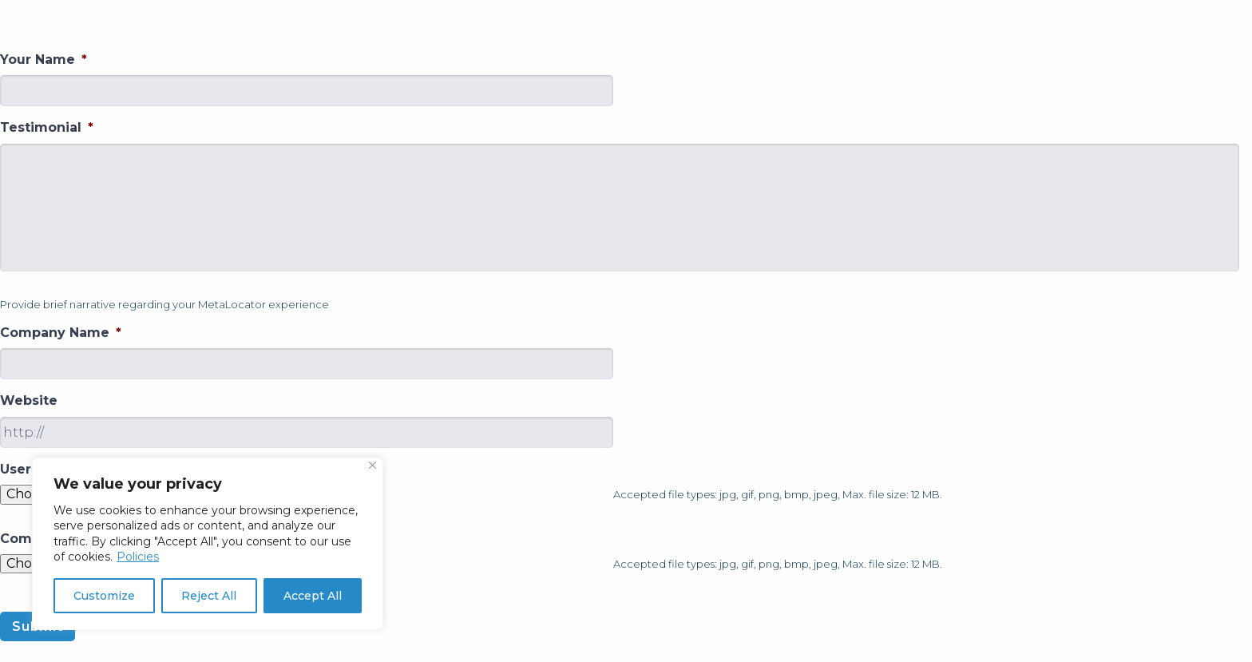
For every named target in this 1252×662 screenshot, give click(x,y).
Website (28, 400)
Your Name (43, 59)
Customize (104, 596)
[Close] (372, 465)
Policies (138, 556)
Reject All (208, 596)
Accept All (312, 596)
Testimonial (46, 127)
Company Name (60, 332)
